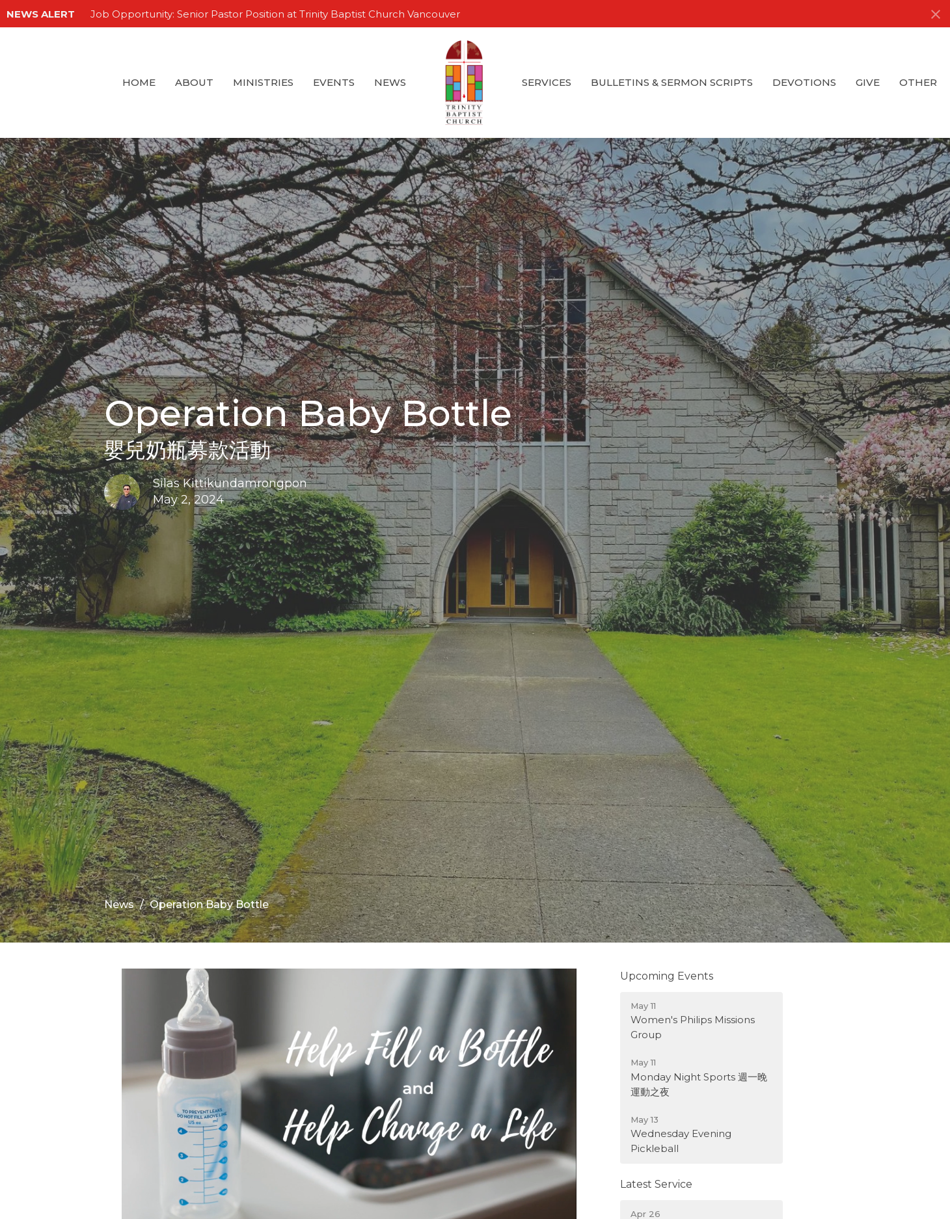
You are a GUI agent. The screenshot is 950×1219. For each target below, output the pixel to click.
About (194, 82)
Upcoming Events (666, 976)
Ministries (263, 82)
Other (918, 82)
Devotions (804, 82)
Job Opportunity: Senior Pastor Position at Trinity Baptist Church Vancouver (275, 14)
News (390, 82)
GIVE (868, 82)
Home (139, 82)
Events (334, 82)
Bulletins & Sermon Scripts (672, 82)
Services (546, 82)
